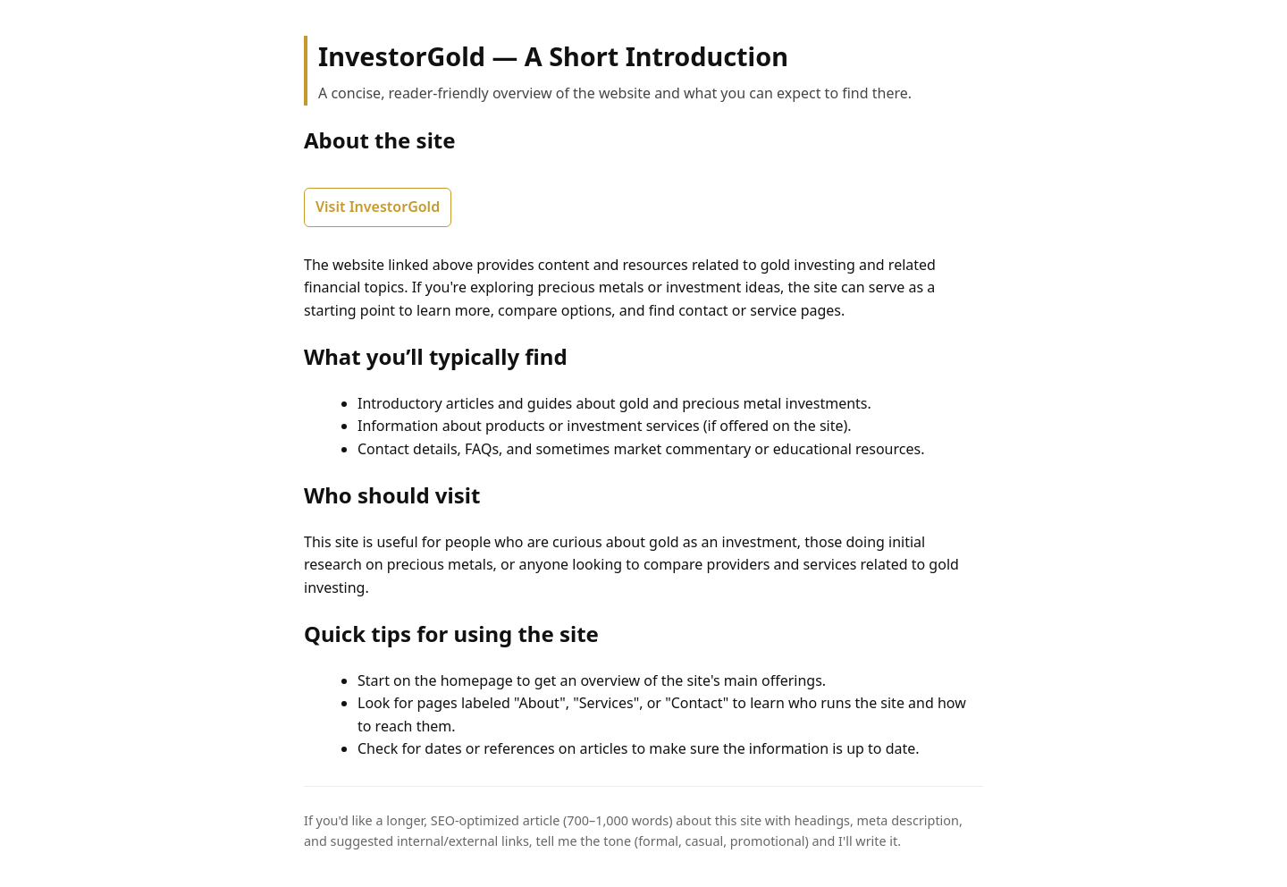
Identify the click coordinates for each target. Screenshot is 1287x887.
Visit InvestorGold (377, 206)
